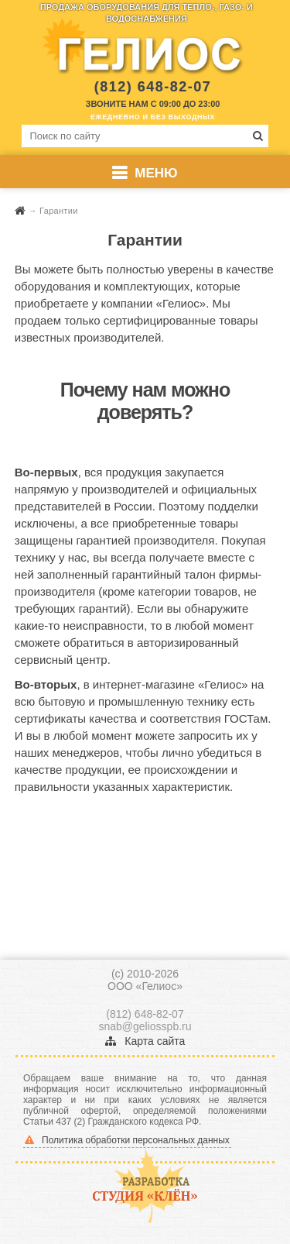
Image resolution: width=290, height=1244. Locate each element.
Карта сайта (145, 1041)
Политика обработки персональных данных (127, 1140)
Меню (156, 173)
